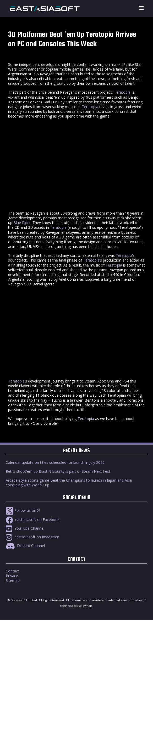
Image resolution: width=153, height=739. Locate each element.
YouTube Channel (25, 528)
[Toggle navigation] (141, 8)
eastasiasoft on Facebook (32, 519)
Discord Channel (25, 545)
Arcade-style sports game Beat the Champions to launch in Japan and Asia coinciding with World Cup (69, 482)
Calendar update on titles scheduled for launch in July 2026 (55, 462)
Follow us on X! (23, 510)
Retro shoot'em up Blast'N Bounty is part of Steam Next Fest (58, 471)
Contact (12, 570)
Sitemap (13, 580)
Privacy (12, 575)
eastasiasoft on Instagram (32, 536)
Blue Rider (22, 222)
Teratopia (122, 92)
